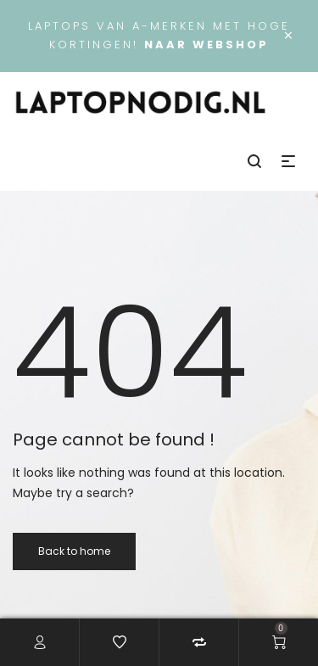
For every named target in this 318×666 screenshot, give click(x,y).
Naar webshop (206, 44)
